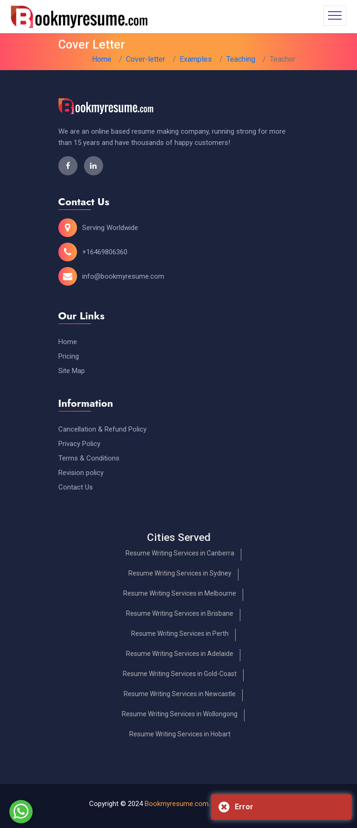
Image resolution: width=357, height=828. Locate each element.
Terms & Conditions (88, 458)
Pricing (68, 356)
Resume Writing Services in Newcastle (180, 694)
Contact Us (75, 487)
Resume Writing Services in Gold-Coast (180, 673)
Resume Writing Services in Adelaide (179, 653)
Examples (196, 59)
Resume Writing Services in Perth (180, 633)
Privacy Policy (79, 443)
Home (102, 59)
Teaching (240, 59)
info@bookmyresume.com (123, 276)
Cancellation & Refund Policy (102, 429)
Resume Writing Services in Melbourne (179, 593)
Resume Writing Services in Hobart (180, 734)
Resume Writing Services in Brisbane (179, 613)
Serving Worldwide (110, 227)
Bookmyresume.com (177, 803)
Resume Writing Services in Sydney (179, 573)
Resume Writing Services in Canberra (180, 553)
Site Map (71, 371)
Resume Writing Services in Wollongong (180, 714)
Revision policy (81, 472)
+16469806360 (104, 252)
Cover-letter (145, 59)
